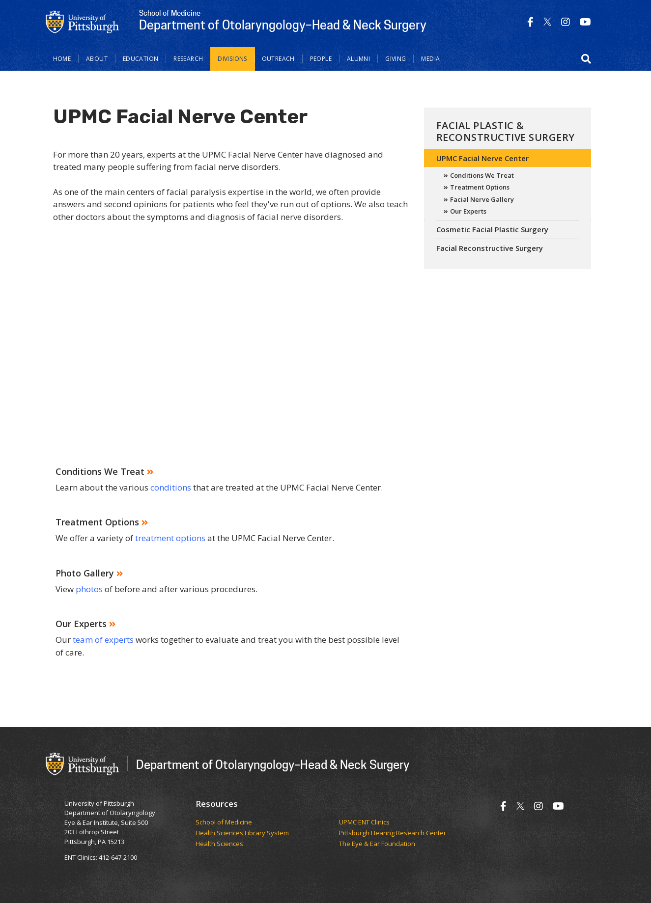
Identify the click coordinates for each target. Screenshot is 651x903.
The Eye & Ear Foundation (377, 844)
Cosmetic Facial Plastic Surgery (492, 229)
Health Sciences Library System (242, 833)
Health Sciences (219, 844)
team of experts (103, 639)
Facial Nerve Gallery (482, 199)
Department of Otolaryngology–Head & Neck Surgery (272, 764)
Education (140, 59)
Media (430, 59)
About (97, 59)
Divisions (232, 59)
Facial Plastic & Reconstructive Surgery (505, 131)
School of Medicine (224, 822)
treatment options (170, 538)
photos (90, 589)
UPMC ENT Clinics (364, 822)
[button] (586, 59)
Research (188, 59)
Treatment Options (479, 187)
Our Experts (468, 211)
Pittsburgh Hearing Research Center (392, 833)
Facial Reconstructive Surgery (489, 248)
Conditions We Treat (482, 175)
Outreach (278, 59)
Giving (395, 59)
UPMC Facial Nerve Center (482, 158)
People (321, 59)
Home (62, 59)
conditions (170, 487)
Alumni (358, 59)
